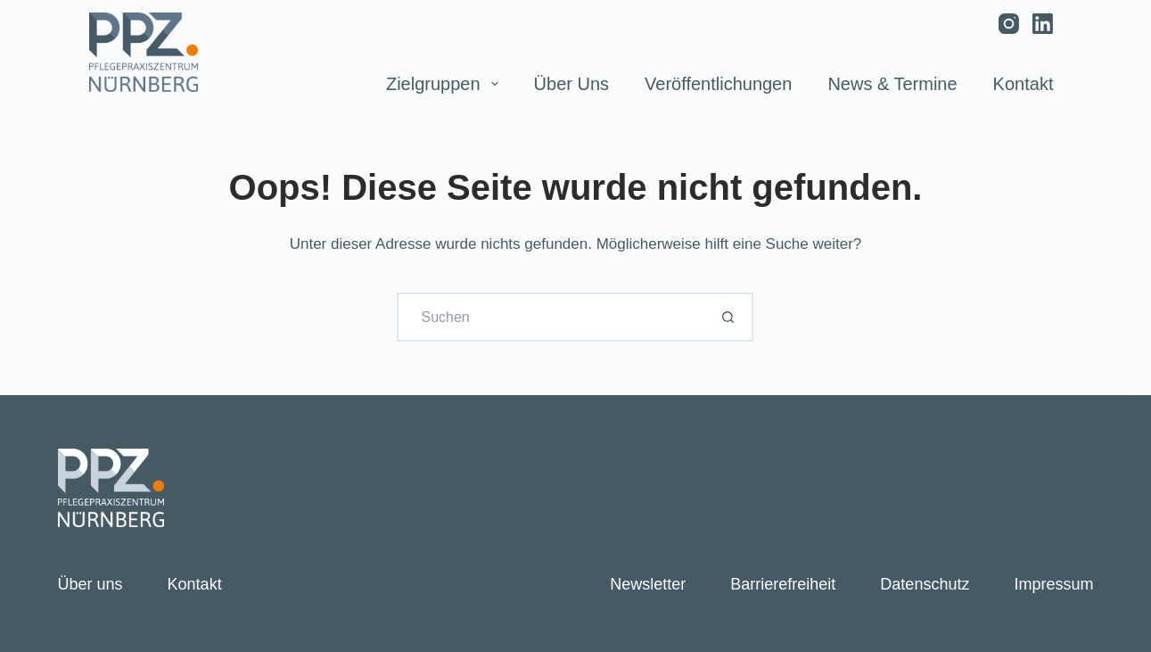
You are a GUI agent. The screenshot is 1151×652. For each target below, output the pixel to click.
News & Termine (892, 84)
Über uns (571, 84)
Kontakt (1023, 84)
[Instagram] (1009, 23)
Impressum (1053, 584)
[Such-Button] (728, 317)
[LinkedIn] (1042, 23)
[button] (39, 613)
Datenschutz (924, 584)
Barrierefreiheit (782, 584)
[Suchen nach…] (550, 317)
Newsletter (648, 584)
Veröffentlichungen (718, 84)
